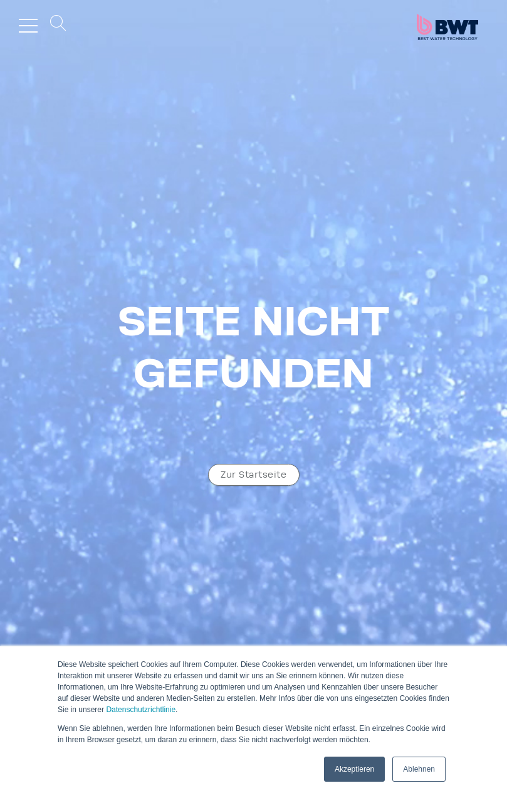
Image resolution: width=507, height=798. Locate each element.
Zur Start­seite (253, 475)
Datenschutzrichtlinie (140, 709)
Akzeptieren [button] (354, 769)
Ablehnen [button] (419, 769)
